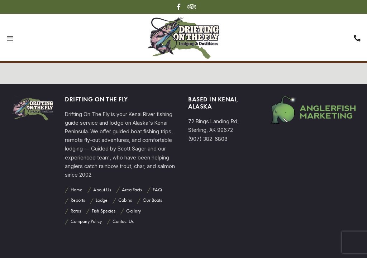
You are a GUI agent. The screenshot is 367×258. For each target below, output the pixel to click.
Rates (76, 211)
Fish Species (103, 211)
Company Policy (86, 221)
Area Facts (132, 190)
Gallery (133, 211)
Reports (78, 200)
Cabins (125, 200)
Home (76, 190)
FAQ (157, 190)
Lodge (102, 200)
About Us (102, 190)
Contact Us (123, 221)
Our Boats (152, 200)
